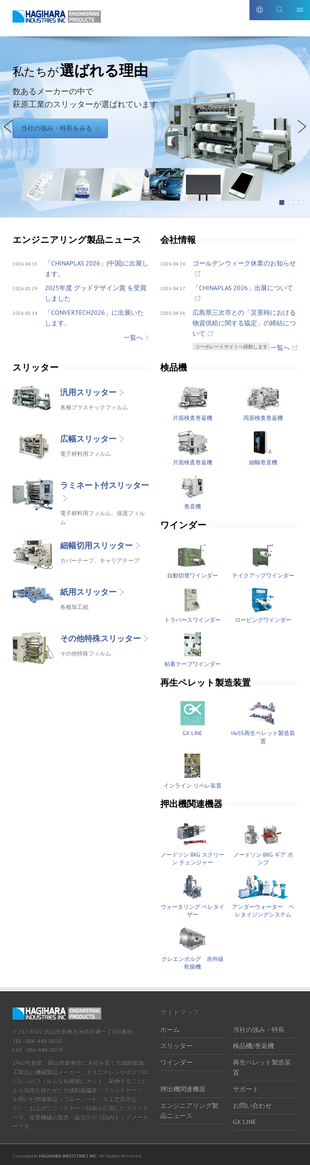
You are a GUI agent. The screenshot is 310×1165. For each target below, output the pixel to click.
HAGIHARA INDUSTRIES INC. (68, 1153)
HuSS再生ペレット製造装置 (263, 734)
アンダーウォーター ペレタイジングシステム (263, 908)
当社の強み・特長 (259, 1027)
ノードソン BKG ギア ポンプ (263, 856)
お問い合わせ (252, 1103)
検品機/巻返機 (253, 1043)
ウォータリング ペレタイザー (192, 908)
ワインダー (176, 1059)
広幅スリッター (88, 436)
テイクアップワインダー (263, 573)
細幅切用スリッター (96, 542)
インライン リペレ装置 (192, 782)
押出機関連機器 (182, 1086)
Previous (8, 138)
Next (303, 138)
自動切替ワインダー (192, 573)
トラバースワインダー (192, 617)
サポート (246, 1086)
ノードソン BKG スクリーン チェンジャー (192, 856)
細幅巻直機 (263, 459)
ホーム (170, 1027)
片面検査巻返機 (192, 415)
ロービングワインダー (263, 617)
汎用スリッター (88, 389)
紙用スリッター (88, 589)
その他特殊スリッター (100, 635)
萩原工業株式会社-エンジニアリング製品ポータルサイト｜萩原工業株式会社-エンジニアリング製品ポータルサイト (59, 19)
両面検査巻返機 (263, 415)
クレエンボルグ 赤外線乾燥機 (192, 960)
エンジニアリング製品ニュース (189, 1108)
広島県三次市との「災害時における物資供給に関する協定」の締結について (244, 320)
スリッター (176, 1043)
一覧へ (133, 335)
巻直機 (192, 504)
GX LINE (192, 730)
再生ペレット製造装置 (262, 1064)
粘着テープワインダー (192, 661)
